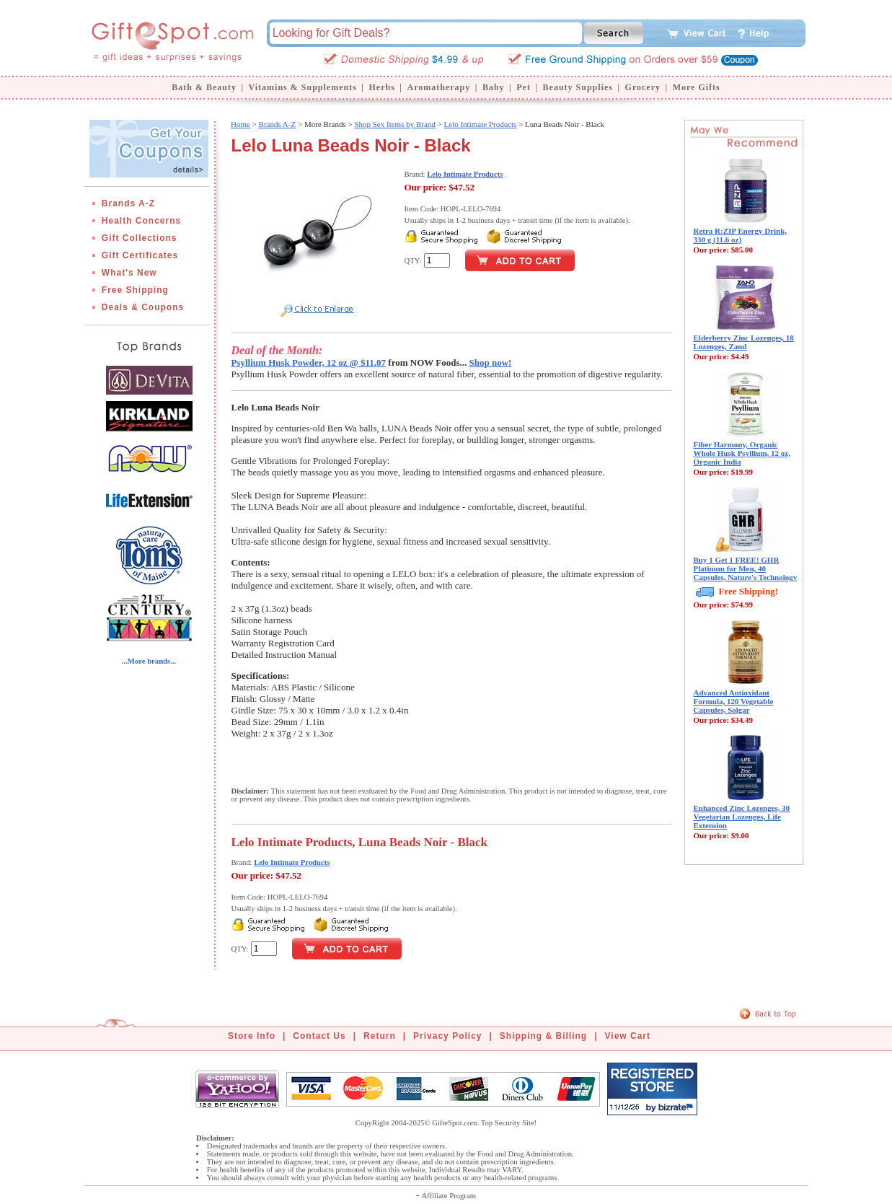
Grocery (643, 87)
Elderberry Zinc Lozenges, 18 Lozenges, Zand (744, 342)
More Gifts (696, 87)
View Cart (627, 1036)
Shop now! (490, 362)
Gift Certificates (140, 255)
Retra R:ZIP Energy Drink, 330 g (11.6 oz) (740, 235)
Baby (493, 87)
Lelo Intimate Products (480, 124)
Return (379, 1036)
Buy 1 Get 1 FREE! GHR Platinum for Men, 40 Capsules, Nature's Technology (746, 568)
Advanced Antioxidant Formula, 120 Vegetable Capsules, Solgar (734, 701)
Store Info (251, 1036)
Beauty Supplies (578, 87)
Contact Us (319, 1036)
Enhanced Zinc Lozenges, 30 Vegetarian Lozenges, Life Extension (742, 817)
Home (240, 124)
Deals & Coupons (143, 307)
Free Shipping (135, 290)
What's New (129, 273)
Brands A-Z (128, 203)
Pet (523, 87)
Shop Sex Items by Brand (394, 124)
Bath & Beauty (204, 87)
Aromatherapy (438, 87)
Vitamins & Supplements (303, 87)
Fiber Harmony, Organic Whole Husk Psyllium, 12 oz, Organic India (742, 453)
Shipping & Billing (543, 1036)
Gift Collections (139, 238)
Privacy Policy (447, 1036)
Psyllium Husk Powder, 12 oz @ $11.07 (309, 362)
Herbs (381, 87)
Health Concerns (141, 221)
